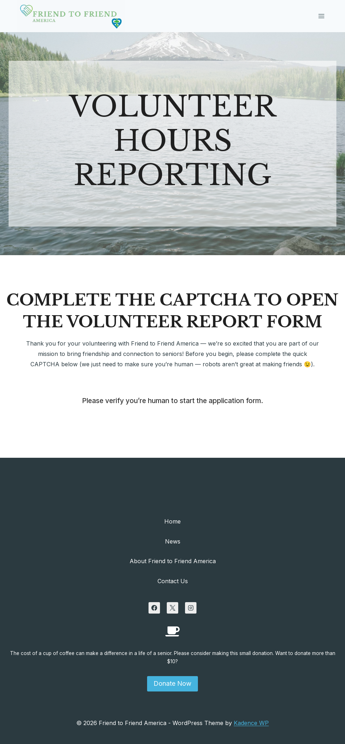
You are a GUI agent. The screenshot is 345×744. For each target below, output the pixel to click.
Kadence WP (251, 722)
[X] (172, 608)
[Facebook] (154, 608)
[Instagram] (190, 608)
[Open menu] (321, 15)
